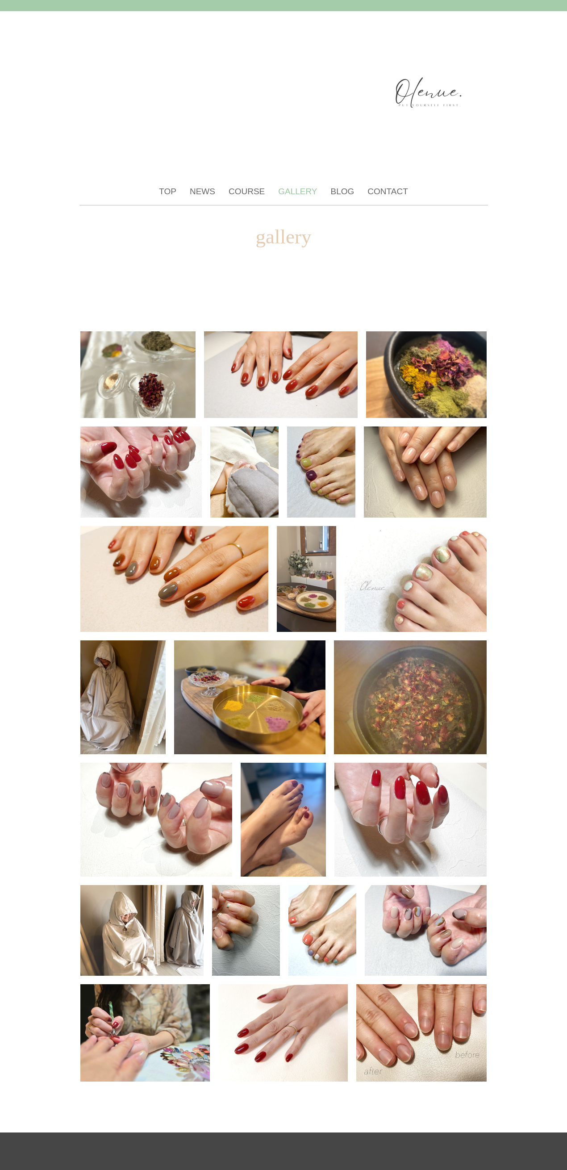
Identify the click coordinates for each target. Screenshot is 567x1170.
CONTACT (387, 191)
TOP (167, 191)
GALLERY (297, 191)
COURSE (247, 191)
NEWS (202, 191)
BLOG (342, 191)
